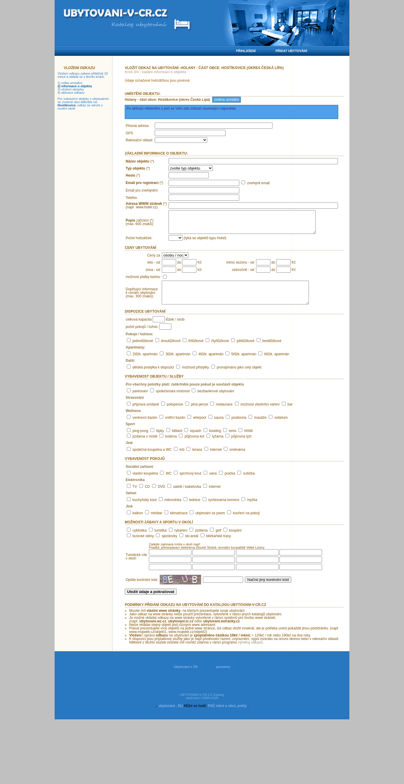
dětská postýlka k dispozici (153, 376)
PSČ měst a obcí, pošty (227, 715)
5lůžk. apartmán (243, 363)
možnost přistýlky (195, 376)
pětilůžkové (245, 350)
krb (181, 458)
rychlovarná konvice (223, 509)
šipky (160, 440)
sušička (249, 482)
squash (195, 440)
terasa (197, 458)
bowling (215, 440)
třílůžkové (195, 350)
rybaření (180, 539)
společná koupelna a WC (151, 458)
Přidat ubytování (291, 51)
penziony (223, 675)
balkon (137, 522)
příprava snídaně (145, 413)
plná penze (199, 413)
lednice (194, 509)
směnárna (237, 458)
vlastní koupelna (145, 482)
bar (289, 413)
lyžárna (217, 445)
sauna (219, 426)
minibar (156, 522)
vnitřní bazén (175, 426)
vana (213, 482)
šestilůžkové (271, 350)
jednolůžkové (142, 350)
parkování (140, 400)
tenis (232, 440)
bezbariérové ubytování (216, 400)
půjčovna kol (194, 445)
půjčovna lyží (241, 445)
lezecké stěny (143, 545)
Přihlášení (246, 51)
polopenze (175, 413)
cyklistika (139, 539)
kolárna (171, 445)
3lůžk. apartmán (177, 363)
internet (216, 458)
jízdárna (201, 539)
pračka (230, 482)
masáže (260, 426)
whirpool (199, 426)
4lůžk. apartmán (210, 363)
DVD (161, 495)
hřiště (248, 440)
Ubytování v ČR (186, 675)
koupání (235, 539)
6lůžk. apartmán (276, 363)
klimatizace (178, 522)
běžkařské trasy (218, 545)
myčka (252, 509)
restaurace (224, 413)
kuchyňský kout (144, 509)
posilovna (238, 426)
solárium (280, 426)
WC (169, 482)
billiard (177, 440)
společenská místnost (173, 400)
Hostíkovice (67, 105)
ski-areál (191, 545)
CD (147, 495)
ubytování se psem (210, 522)
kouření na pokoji (246, 522)
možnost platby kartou (143, 281)
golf (218, 539)
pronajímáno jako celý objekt (239, 376)
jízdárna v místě (144, 445)
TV (134, 495)
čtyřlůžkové (220, 350)
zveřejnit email (258, 183)
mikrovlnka (172, 509)
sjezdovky (169, 545)
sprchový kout (190, 482)
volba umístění (72, 83)
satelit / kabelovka (187, 495)
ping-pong (140, 440)
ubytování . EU (171, 715)
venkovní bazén (144, 426)
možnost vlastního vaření (260, 413)
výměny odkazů (250, 651)
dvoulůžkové (171, 350)
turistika (160, 539)
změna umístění (226, 100)
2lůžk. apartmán (144, 363)
